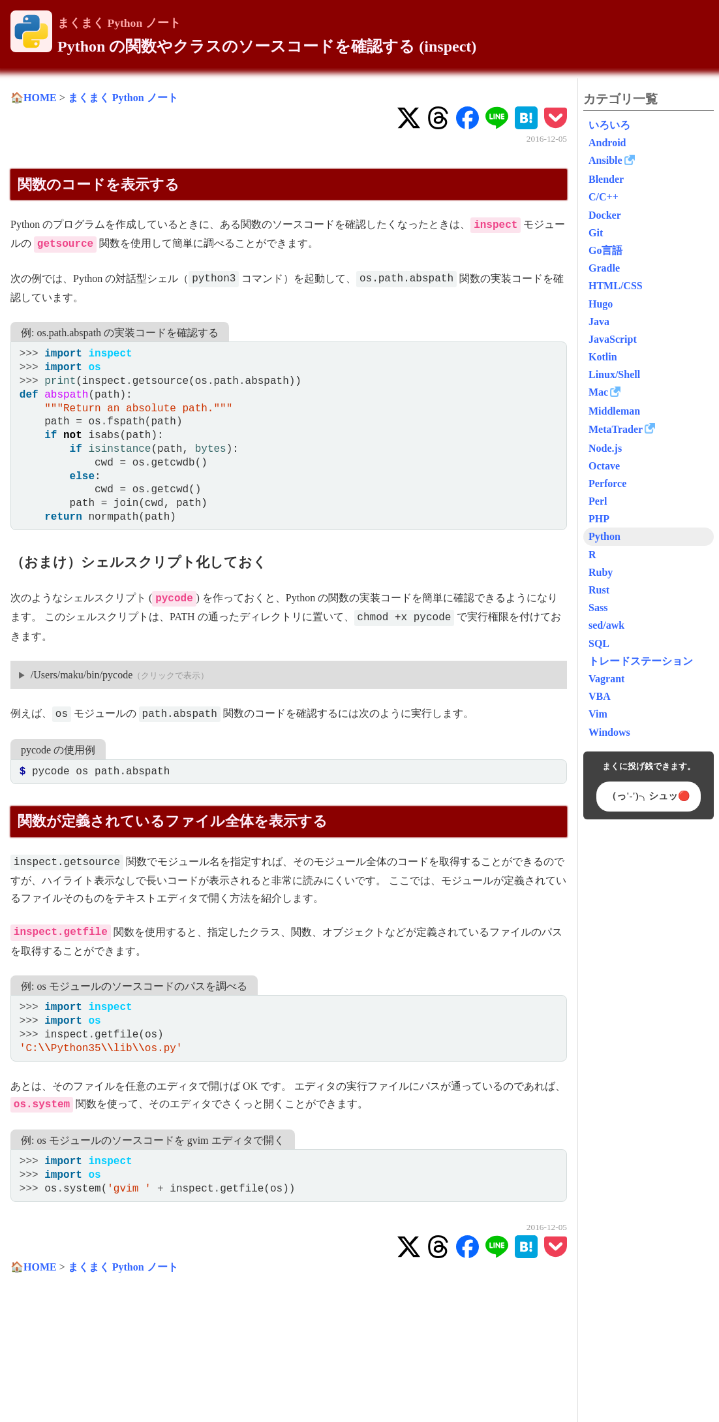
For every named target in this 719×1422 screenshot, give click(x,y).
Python (604, 536)
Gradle (604, 268)
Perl (598, 501)
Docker (605, 215)
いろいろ (609, 125)
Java (599, 321)
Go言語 (605, 250)
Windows (609, 732)
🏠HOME (33, 97)
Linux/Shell (614, 374)
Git (596, 232)
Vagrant (606, 678)
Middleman (614, 411)
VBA (600, 696)
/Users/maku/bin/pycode (81, 674)
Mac (598, 392)
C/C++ (604, 196)
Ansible (605, 160)
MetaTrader (616, 429)
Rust (599, 589)
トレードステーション (641, 661)
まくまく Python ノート (119, 22)
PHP (599, 518)
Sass (598, 607)
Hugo (601, 303)
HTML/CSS (616, 285)
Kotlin (603, 356)
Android (607, 142)
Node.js (605, 448)
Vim (598, 713)
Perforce (607, 483)
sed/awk (606, 625)
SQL (599, 643)
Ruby (601, 572)
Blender (606, 179)
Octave (604, 465)
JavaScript (613, 339)
